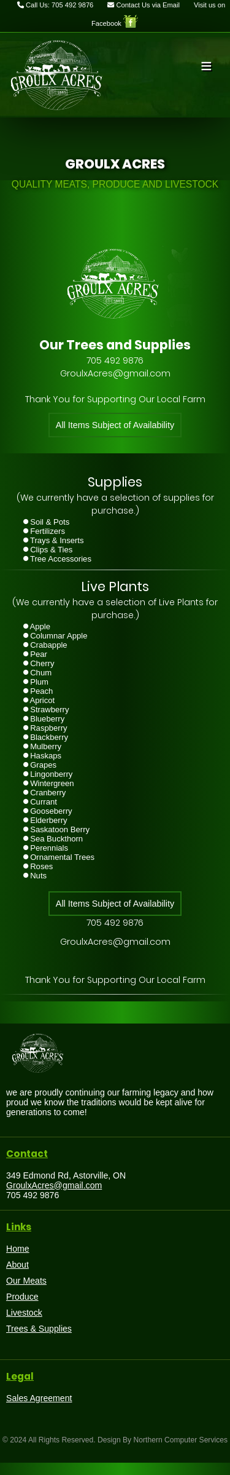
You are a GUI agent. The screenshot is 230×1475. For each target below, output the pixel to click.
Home (17, 1249)
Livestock (24, 1313)
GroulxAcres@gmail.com (54, 1185)
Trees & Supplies (39, 1329)
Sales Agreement (39, 1398)
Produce (22, 1297)
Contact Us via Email (143, 5)
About (17, 1265)
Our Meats (26, 1281)
